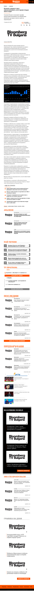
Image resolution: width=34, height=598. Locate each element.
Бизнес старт (16, 497)
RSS (31, 586)
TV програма (10, 267)
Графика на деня (13, 518)
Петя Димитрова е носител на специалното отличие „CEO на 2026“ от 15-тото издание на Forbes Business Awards (22, 352)
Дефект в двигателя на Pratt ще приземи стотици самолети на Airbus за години (18, 199)
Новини (15, 229)
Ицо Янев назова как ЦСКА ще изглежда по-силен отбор (16, 401)
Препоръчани (14, 346)
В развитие (15, 488)
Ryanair (15, 206)
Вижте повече (23, 471)
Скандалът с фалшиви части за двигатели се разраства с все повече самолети (17, 195)
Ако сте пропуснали (15, 477)
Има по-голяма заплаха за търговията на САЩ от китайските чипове (18, 192)
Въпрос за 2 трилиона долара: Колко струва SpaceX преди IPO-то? (21, 500)
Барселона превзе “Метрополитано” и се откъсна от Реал (17, 379)
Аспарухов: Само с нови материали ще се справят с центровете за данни (22, 317)
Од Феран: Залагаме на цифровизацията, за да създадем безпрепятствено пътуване (21, 360)
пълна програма (17, 289)
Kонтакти (26, 586)
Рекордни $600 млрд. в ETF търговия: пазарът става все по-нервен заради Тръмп (17, 536)
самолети (19, 206)
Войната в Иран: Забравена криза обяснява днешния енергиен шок (21, 325)
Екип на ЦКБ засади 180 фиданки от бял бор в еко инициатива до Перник (21, 368)
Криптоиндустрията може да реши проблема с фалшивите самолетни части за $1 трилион (17, 189)
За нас (21, 586)
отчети (23, 206)
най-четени (10, 242)
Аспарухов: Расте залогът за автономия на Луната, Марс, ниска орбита (21, 309)
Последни (11, 296)
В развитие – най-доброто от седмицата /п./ (16, 272)
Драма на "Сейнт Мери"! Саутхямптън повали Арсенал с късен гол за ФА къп (16, 386)
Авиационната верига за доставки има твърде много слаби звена (17, 202)
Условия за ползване (9, 589)
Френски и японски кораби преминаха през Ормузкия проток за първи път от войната (21, 334)
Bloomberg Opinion (16, 212)
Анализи (8, 210)
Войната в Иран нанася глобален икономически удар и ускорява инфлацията (17, 554)
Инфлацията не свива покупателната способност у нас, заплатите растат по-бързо (22, 509)
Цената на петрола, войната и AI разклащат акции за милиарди (17, 572)
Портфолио (16, 586)
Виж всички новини (17, 341)
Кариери (4, 586)
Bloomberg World (17, 298)
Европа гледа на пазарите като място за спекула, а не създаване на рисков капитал (22, 482)
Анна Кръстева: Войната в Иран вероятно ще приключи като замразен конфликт (21, 491)
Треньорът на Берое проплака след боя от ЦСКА (17, 394)
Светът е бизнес (16, 479)
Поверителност (14, 589)
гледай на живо (17, 275)
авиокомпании (11, 206)
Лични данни (18, 589)
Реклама (9, 586)
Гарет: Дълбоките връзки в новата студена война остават (21, 301)
